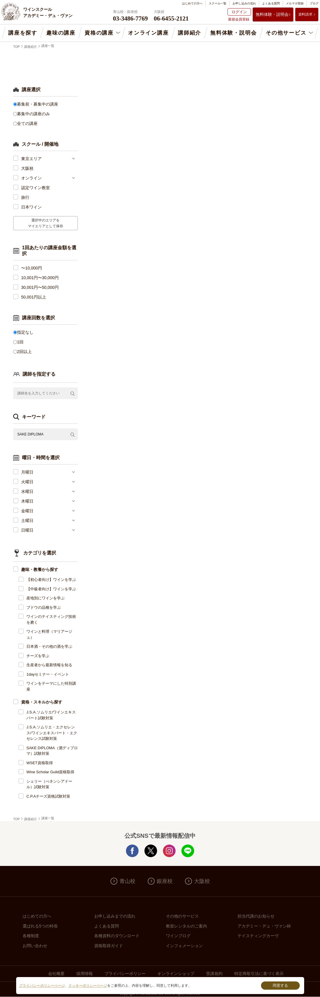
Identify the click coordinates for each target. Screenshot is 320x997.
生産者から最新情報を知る (49, 665)
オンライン (31, 178)
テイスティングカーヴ (258, 935)
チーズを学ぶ (37, 656)
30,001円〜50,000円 (40, 287)
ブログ (314, 3)
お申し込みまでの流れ (114, 916)
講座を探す (22, 33)
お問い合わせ (35, 945)
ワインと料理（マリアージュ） (49, 634)
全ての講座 (27, 123)
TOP (16, 46)
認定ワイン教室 (35, 187)
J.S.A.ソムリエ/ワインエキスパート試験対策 (51, 715)
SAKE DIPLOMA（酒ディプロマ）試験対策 (52, 751)
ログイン (239, 12)
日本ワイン (31, 207)
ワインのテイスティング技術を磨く (51, 619)
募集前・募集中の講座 (37, 104)
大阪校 (27, 168)
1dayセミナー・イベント (47, 674)
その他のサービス (182, 916)
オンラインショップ (175, 973)
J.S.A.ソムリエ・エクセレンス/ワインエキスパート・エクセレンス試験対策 (51, 733)
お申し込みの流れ (244, 3)
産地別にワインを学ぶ (45, 598)
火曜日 (27, 481)
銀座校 (165, 881)
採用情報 (84, 973)
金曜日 (27, 510)
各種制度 (31, 935)
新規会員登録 (238, 19)
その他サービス (286, 33)
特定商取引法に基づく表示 (259, 973)
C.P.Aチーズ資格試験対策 (48, 796)
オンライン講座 (148, 33)
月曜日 (27, 472)
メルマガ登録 (295, 3)
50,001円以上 (33, 297)
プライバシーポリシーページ (42, 986)
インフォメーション (184, 945)
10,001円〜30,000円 (40, 277)
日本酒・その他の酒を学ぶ (49, 646)
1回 (20, 342)
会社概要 (56, 973)
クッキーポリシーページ (87, 986)
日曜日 (27, 530)
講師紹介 (189, 33)
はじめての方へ (192, 3)
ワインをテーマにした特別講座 (51, 686)
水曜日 (27, 491)
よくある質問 (271, 3)
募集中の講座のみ (33, 113)
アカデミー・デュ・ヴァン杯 (264, 926)
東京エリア (31, 158)
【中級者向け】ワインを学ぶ (51, 589)
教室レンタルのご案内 (186, 926)
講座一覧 (47, 46)
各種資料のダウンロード (116, 935)
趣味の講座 (60, 33)
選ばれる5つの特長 (40, 926)
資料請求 (305, 14)
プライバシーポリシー (125, 973)
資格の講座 (99, 33)
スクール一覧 (217, 3)
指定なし (25, 332)
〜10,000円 (31, 268)
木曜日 (27, 501)
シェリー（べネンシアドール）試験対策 (49, 784)
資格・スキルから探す (41, 702)
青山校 (127, 881)
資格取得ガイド (108, 945)
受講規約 (214, 973)
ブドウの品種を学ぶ (43, 607)
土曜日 (27, 520)
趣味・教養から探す (39, 569)
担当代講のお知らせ (256, 916)
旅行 (25, 197)
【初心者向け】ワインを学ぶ (51, 579)
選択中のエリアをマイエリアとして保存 (45, 223)
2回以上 (24, 351)
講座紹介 (30, 46)
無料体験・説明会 (272, 14)
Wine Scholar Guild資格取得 (50, 772)
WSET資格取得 (39, 763)
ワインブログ (178, 935)
